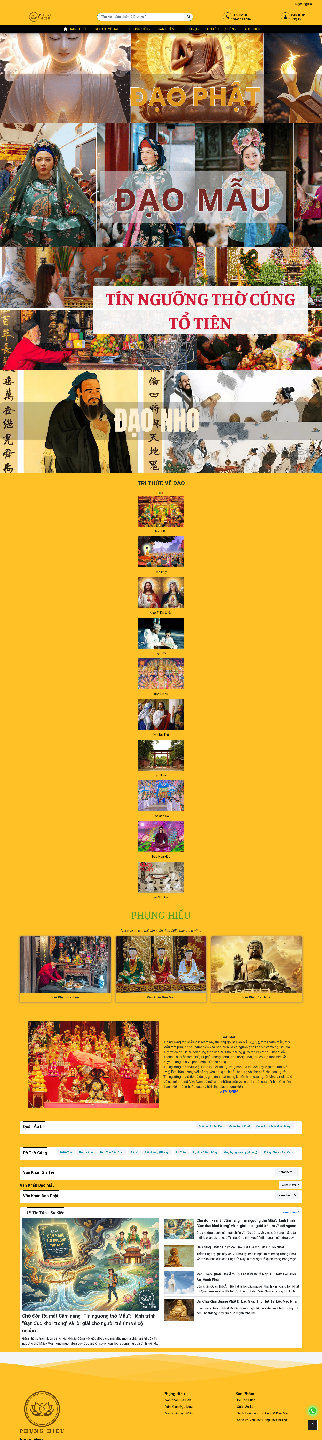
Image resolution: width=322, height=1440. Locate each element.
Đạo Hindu (161, 694)
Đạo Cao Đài (161, 816)
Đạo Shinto (161, 775)
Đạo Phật (161, 572)
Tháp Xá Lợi (86, 1152)
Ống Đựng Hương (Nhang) (240, 1152)
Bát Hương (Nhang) (157, 1152)
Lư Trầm (181, 1152)
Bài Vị (134, 1152)
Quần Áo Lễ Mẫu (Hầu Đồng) (274, 1126)
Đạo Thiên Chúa (161, 613)
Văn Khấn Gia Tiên (178, 1400)
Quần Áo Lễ (245, 1407)
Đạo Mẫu (161, 531)
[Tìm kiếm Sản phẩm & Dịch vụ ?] (189, 17)
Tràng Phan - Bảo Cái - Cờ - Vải (284, 1152)
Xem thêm (287, 1172)
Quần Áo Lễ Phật (239, 1126)
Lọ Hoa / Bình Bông (205, 1152)
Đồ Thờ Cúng (246, 1400)
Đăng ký (296, 19)
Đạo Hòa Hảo (161, 856)
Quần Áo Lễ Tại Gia (211, 1126)
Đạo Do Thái (161, 735)
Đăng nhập (298, 14)
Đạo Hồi (161, 653)
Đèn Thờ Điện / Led (112, 1152)
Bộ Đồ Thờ (65, 1152)
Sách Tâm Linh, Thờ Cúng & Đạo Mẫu (263, 1413)
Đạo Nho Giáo (161, 897)
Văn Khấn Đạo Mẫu (179, 1407)
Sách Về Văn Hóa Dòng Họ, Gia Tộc (262, 1420)
